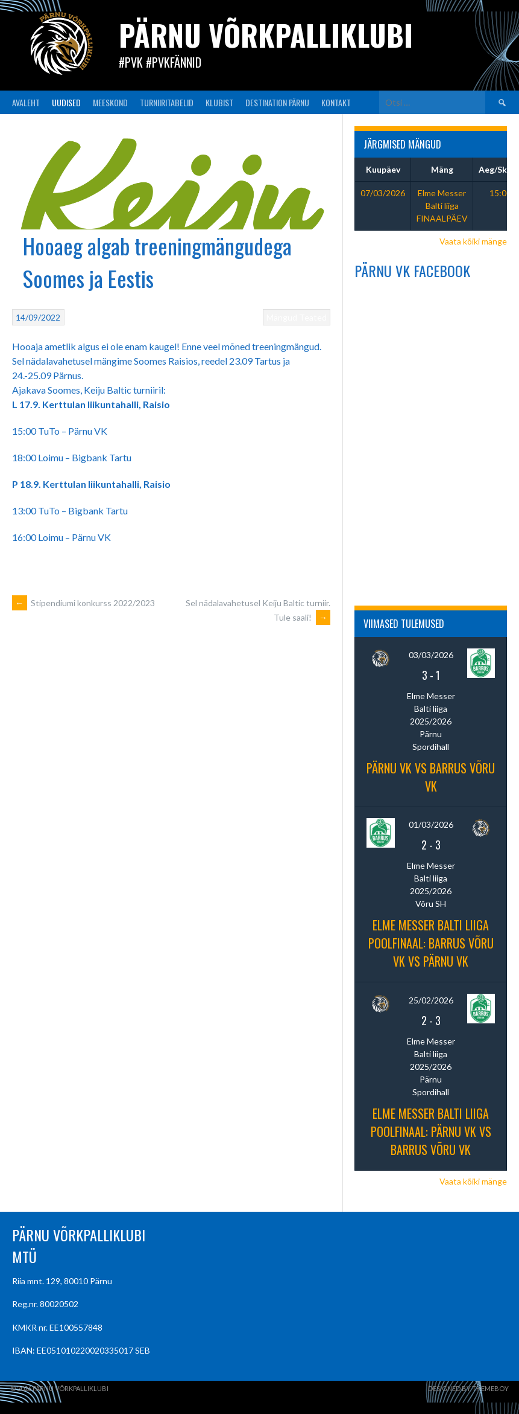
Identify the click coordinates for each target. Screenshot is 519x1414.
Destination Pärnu (277, 102)
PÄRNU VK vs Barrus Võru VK (430, 777)
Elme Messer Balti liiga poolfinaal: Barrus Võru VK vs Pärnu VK (431, 943)
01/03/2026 (431, 824)
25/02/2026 (431, 1000)
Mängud (281, 317)
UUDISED (66, 102)
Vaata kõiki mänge (473, 241)
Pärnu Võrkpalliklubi (266, 34)
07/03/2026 (382, 193)
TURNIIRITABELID (166, 102)
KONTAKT (336, 102)
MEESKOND (110, 102)
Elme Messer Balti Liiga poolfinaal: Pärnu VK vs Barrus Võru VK (431, 1131)
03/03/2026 (431, 655)
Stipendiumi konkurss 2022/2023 (83, 603)
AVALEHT (26, 102)
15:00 (500, 193)
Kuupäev (383, 169)
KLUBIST (219, 102)
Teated (313, 317)
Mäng (442, 169)
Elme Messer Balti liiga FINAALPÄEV (442, 205)
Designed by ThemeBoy (468, 1388)
